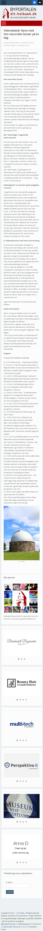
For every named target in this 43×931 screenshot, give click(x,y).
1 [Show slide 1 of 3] (18, 659)
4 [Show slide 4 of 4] (26, 700)
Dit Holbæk (21, 913)
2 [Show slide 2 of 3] (21, 659)
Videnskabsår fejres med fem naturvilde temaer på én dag (21, 34)
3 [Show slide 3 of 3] (24, 659)
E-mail (9, 882)
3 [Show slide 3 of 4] (23, 700)
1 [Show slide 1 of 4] (17, 700)
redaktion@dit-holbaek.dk (12, 927)
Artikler (3, 929)
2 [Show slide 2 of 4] (20, 700)
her (34, 619)
